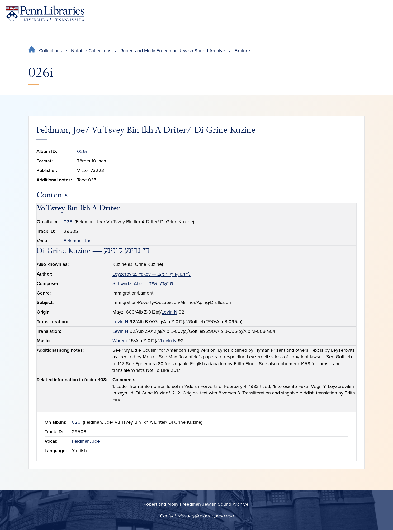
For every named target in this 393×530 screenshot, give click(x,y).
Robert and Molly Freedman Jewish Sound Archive (172, 51)
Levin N (169, 312)
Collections (50, 51)
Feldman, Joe (78, 241)
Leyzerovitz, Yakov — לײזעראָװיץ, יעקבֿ (151, 274)
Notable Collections (91, 51)
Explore (242, 51)
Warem (119, 341)
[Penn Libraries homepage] (44, 14)
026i (82, 151)
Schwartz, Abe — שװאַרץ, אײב (142, 283)
